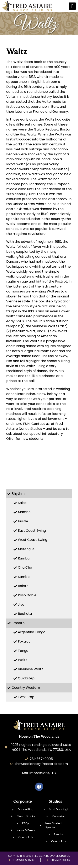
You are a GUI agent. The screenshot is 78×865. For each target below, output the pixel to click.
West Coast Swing (32, 539)
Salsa (22, 502)
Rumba (24, 558)
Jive (21, 604)
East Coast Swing (32, 530)
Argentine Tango (31, 632)
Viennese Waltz (30, 669)
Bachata (25, 613)
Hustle (23, 521)
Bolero (23, 586)
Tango (23, 650)
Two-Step (26, 697)
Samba (24, 576)
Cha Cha (25, 567)
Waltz (22, 659)
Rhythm (18, 493)
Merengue (26, 549)
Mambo (24, 512)
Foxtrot (24, 641)
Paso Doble (27, 595)
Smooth (18, 623)
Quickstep (26, 678)
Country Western (26, 687)
